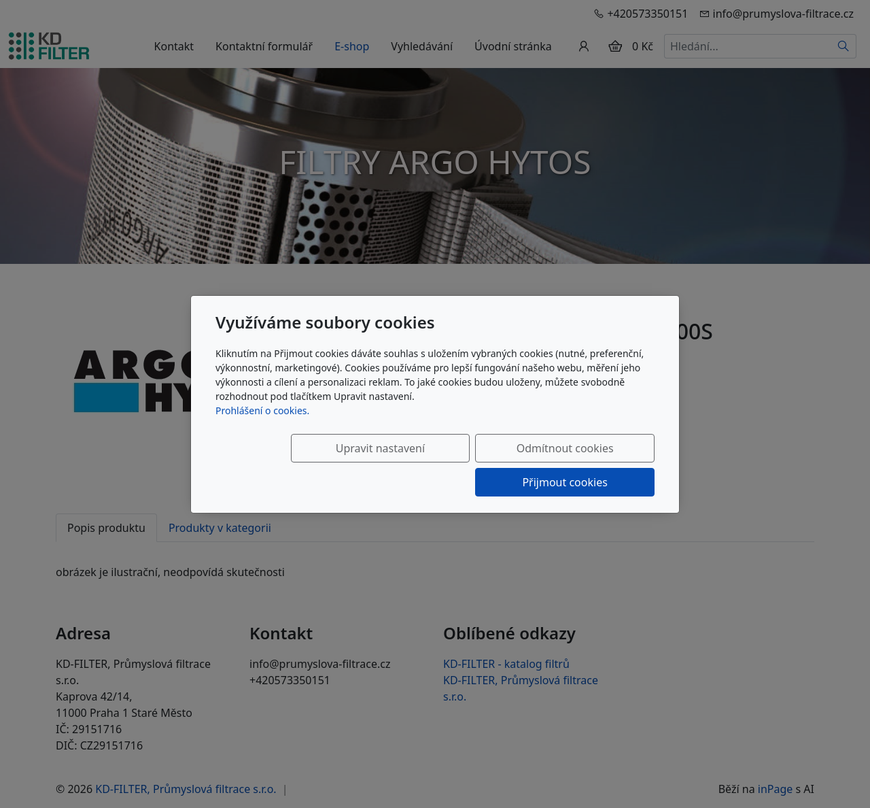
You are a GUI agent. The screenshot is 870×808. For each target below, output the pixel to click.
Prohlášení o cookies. (262, 427)
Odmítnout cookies (453, 465)
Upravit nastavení (317, 465)
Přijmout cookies (588, 465)
